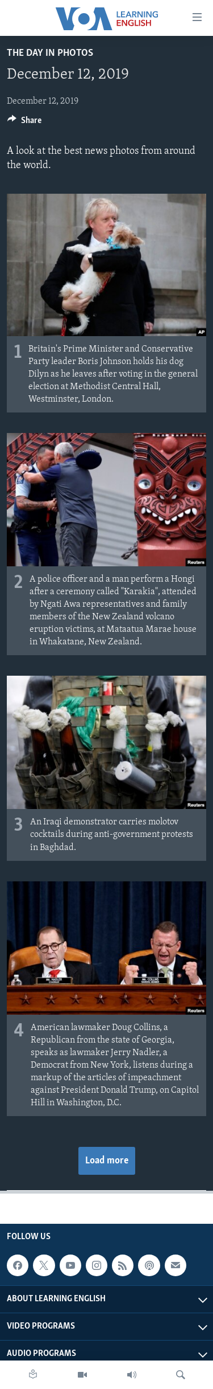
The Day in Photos (50, 53)
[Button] (24, 123)
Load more (106, 1160)
